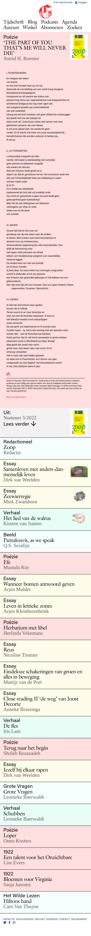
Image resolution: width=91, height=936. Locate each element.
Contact (64, 919)
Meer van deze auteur (16, 397)
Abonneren (52, 27)
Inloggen (81, 2)
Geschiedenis (24, 919)
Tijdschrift (13, 22)
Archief (40, 919)
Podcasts (49, 22)
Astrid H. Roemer (21, 58)
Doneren (52, 919)
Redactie (9, 919)
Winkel (30, 27)
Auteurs (11, 27)
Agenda (69, 22)
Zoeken (74, 27)
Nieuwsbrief (79, 919)
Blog (32, 22)
